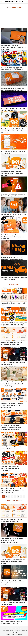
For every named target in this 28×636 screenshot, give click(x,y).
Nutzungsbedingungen (8, 630)
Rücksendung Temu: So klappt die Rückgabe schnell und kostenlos (12, 89)
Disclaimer (24, 630)
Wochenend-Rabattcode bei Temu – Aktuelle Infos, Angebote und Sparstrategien (12, 405)
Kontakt (22, 627)
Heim (5, 627)
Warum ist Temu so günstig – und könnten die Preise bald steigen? (12, 258)
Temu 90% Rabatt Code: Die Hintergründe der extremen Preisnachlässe (10, 468)
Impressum (17, 630)
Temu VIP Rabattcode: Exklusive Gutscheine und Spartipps (11, 622)
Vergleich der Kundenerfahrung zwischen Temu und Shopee (11, 343)
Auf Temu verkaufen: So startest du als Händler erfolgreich (13, 109)
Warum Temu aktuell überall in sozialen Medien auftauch (11, 448)
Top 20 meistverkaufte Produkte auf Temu (13, 304)
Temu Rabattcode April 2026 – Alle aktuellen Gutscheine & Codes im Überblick (12, 131)
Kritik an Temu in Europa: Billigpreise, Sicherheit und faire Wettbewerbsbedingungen (14, 540)
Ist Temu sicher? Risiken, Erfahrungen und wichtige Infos (14, 215)
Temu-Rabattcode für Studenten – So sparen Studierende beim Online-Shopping (13, 173)
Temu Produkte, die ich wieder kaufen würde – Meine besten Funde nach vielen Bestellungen (13, 384)
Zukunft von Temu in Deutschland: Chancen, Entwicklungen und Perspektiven (12, 583)
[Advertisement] (14, 18)
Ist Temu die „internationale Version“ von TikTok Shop (13, 363)
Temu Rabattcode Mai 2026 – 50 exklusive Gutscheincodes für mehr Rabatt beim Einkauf (12, 490)
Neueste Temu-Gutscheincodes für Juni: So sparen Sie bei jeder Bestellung (14, 324)
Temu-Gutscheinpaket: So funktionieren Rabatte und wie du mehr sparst (12, 237)
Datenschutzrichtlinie (13, 627)
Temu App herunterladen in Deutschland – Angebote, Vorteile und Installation (13, 47)
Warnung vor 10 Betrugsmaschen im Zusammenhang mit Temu (13, 195)
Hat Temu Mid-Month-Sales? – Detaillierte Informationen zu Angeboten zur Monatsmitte (11, 427)
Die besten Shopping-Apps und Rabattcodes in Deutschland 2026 (12, 69)
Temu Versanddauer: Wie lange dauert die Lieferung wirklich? (14, 278)
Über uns (15, 632)
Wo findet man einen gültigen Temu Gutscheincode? (13, 152)
